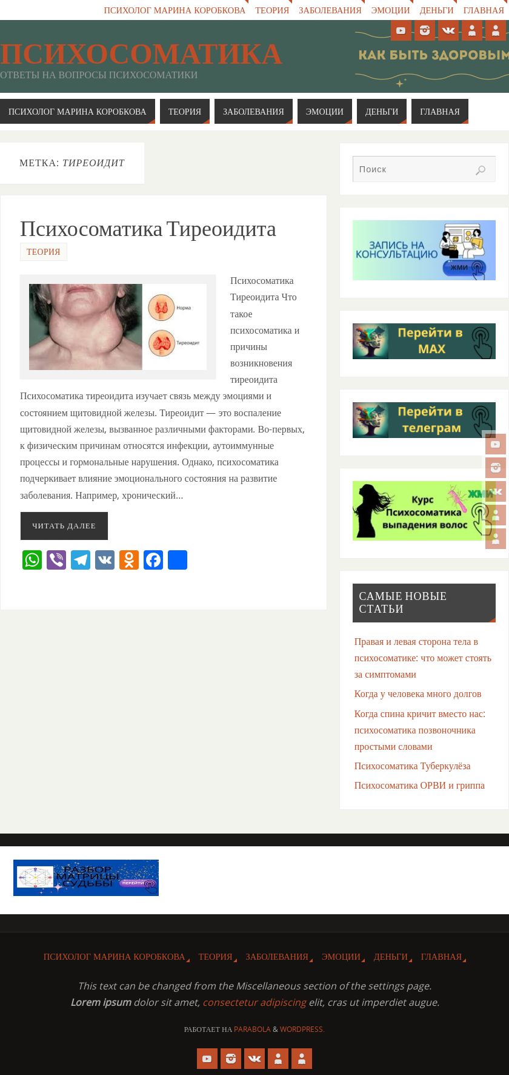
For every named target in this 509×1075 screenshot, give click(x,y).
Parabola (252, 1029)
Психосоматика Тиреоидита (148, 228)
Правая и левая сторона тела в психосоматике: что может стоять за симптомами (422, 658)
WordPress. (302, 1029)
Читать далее (64, 525)
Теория (272, 10)
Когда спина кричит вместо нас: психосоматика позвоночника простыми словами (419, 730)
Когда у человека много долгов (418, 693)
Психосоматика (141, 54)
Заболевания (330, 10)
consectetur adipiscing (254, 1002)
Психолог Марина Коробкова (175, 10)
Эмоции (390, 10)
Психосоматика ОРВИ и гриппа (419, 785)
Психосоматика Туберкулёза (412, 765)
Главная (484, 10)
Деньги (437, 10)
